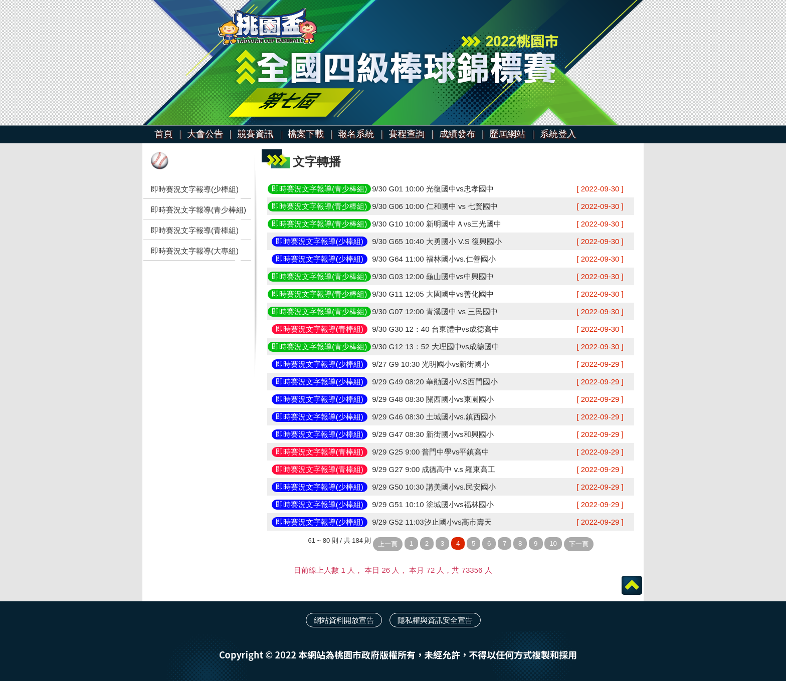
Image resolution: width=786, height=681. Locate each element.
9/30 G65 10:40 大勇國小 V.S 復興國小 (437, 241)
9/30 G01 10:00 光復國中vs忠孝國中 (433, 188)
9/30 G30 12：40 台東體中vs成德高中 (435, 329)
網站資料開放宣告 (344, 620)
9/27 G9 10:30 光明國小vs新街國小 (430, 364)
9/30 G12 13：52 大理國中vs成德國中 (435, 346)
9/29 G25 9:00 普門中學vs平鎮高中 (430, 451)
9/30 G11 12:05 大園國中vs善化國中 (433, 294)
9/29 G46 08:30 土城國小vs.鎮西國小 (434, 416)
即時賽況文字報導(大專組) (195, 251)
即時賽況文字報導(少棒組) (195, 189)
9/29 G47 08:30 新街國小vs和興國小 (433, 434)
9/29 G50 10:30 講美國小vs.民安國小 (434, 487)
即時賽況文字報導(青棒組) (195, 230)
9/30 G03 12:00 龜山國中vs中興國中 (433, 276)
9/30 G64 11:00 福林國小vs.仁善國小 (434, 259)
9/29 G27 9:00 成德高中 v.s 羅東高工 (433, 469)
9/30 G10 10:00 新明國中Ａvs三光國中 (436, 223)
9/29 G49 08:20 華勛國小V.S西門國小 (434, 381)
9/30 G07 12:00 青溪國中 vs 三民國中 (435, 311)
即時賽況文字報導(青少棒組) (198, 209)
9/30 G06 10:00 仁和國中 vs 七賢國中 (435, 206)
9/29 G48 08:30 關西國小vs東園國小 (433, 399)
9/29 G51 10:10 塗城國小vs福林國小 (433, 504)
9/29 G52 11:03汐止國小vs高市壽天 (431, 522)
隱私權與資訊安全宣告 (435, 620)
